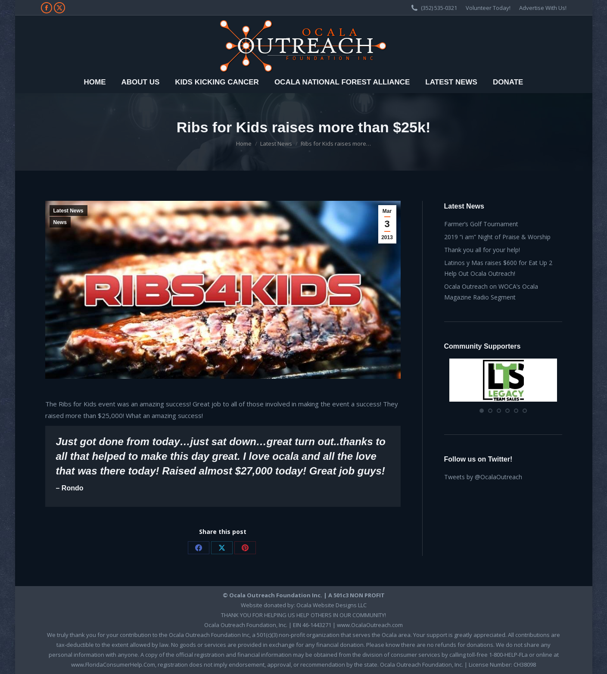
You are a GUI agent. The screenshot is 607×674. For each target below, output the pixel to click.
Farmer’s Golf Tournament (481, 224)
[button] (481, 411)
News (60, 222)
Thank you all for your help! (482, 250)
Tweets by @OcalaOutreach (483, 477)
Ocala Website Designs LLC (331, 605)
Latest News (68, 211)
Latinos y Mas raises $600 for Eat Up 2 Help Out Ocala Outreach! (498, 268)
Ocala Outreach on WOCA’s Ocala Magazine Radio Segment (491, 291)
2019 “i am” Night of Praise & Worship (497, 237)
